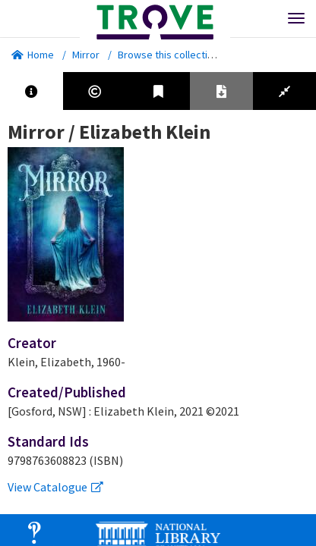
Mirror (86, 54)
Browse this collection (173, 54)
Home (32, 54)
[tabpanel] (158, 308)
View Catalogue (55, 486)
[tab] (31, 91)
